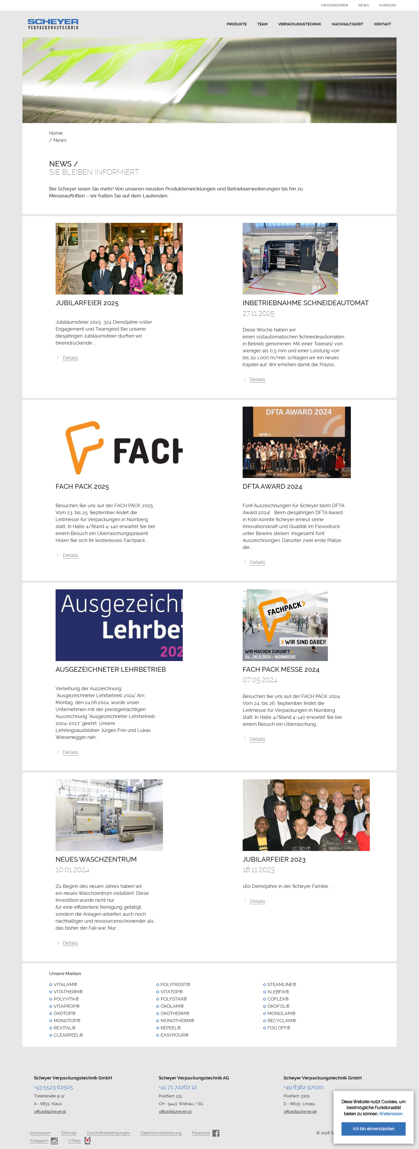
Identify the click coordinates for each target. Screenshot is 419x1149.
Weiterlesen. (391, 1113)
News (363, 5)
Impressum (40, 1133)
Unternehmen (334, 5)
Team (262, 24)
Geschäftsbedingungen (108, 1133)
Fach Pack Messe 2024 (281, 671)
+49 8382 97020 (304, 1087)
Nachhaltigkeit (347, 24)
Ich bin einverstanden (373, 1128)
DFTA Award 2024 (272, 487)
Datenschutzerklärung (161, 1133)
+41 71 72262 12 (178, 1087)
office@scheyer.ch (175, 1111)
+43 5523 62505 (53, 1087)
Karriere (388, 5)
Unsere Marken (65, 976)
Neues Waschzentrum (96, 861)
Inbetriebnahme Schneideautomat (306, 303)
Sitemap (68, 1133)
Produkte (237, 24)
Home (56, 133)
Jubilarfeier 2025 (87, 303)
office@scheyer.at (50, 1111)
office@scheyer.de (300, 1111)
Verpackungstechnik (299, 24)
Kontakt (382, 24)
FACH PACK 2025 (82, 487)
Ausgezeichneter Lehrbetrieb (111, 671)
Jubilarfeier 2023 (274, 861)
